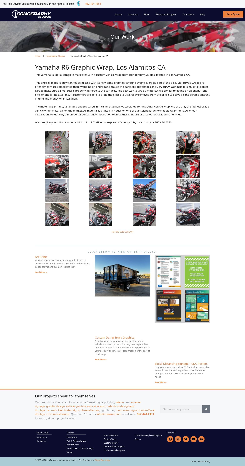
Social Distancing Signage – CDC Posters (181, 364)
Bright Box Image (102, 460)
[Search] (206, 409)
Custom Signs (110, 439)
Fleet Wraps (72, 437)
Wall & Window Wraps (76, 441)
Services (133, 14)
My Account (42, 437)
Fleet (147, 14)
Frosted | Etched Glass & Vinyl (80, 448)
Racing (69, 452)
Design (138, 439)
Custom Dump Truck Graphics (114, 337)
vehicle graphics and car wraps (85, 406)
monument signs (126, 410)
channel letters (90, 410)
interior (120, 402)
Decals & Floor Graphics (114, 446)
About (118, 14)
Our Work (188, 14)
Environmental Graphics (114, 450)
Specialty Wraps (111, 435)
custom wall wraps (58, 414)
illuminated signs (68, 410)
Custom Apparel (111, 443)
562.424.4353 (93, 3)
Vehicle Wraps (73, 444)
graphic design (55, 406)
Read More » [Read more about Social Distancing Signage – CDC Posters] (161, 382)
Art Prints (41, 257)
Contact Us (41, 441)
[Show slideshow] (122, 231)
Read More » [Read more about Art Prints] (41, 272)
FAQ (202, 14)
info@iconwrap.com (109, 414)
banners (51, 410)
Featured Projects (166, 14)
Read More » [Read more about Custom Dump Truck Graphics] (101, 359)
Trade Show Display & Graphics (148, 435)
